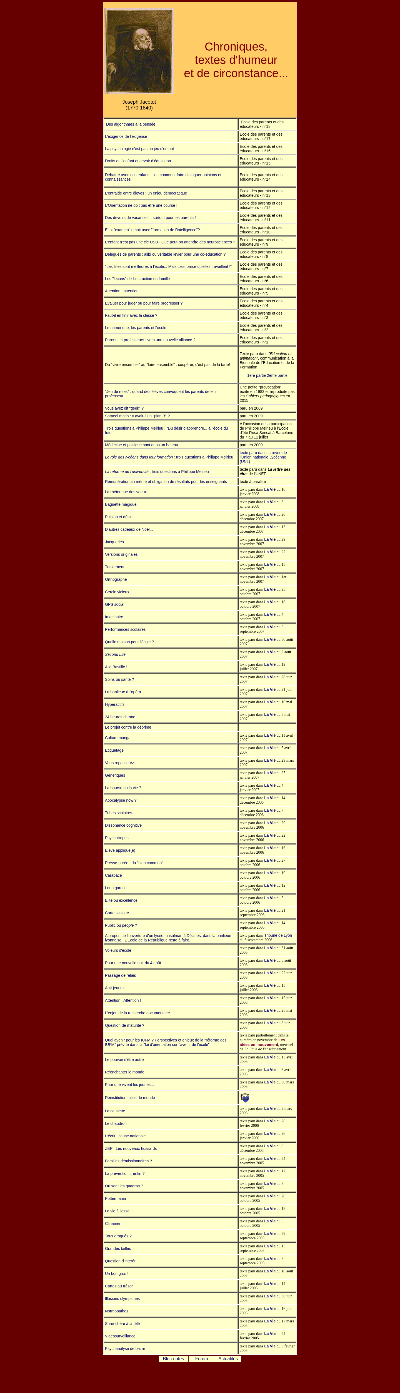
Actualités (228, 1358)
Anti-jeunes (114, 988)
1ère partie (256, 375)
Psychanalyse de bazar (125, 1348)
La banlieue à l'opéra (123, 692)
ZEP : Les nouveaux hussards (131, 1148)
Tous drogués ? (118, 1236)
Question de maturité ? (124, 1025)
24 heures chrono (120, 717)
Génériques (115, 775)
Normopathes (116, 1311)
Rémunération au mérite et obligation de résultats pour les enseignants (166, 481)
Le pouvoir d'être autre (124, 1059)
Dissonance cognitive (123, 825)
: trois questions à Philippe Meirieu (179, 471)
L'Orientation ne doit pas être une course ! (141, 205)
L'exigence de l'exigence (126, 136)
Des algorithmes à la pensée (130, 124)
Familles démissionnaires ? (128, 1161)
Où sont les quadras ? (124, 1186)
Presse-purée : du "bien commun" (134, 863)
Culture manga (118, 738)
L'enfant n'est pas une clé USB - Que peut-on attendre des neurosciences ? (170, 242)
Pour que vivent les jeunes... (129, 1084)
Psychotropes (117, 838)
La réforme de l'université (127, 471)
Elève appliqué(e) (120, 850)
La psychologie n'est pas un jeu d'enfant (139, 148)
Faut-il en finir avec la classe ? (131, 315)
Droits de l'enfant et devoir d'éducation (138, 161)
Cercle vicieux (117, 592)
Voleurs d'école (118, 950)
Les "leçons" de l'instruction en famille (137, 278)
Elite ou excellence (121, 900)
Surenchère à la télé (122, 1323)
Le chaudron (116, 1123)
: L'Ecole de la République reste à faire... (156, 940)
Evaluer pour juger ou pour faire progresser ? (143, 303)
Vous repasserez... (121, 763)
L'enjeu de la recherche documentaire (137, 1013)
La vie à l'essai (117, 1211)
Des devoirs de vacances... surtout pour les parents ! (150, 217)
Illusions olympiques (122, 1298)
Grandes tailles (118, 1248)
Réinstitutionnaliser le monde (130, 1097)
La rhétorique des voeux (126, 492)
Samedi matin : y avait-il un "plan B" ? (137, 416)
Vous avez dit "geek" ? (124, 408)
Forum (201, 1358)
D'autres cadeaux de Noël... (129, 529)
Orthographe (116, 579)
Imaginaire (114, 617)
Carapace (113, 875)
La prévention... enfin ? (124, 1173)
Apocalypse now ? (121, 800)
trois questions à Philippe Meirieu (204, 457)
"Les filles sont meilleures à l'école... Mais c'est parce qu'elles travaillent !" (168, 266)
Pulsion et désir (118, 517)
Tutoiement (114, 567)
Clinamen (113, 1223)
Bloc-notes (173, 1358)
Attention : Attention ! (123, 1000)
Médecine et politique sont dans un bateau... (143, 445)
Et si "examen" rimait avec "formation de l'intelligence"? (152, 230)
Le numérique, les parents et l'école (135, 327)
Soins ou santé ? (119, 679)
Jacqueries (114, 542)
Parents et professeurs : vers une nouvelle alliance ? (150, 340)
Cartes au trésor (119, 1286)
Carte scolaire (117, 913)
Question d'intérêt (120, 1261)
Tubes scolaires (118, 813)
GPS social (114, 604)
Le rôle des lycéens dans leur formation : (140, 457)
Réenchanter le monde (124, 1072)
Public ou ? (121, 925)
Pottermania (115, 1198)
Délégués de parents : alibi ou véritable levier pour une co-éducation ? (165, 254)
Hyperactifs (114, 704)
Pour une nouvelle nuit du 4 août (133, 963)
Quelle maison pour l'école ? (129, 642)
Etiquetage (114, 750)
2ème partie (277, 375)
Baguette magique (121, 504)
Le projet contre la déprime (128, 727)
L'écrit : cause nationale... (127, 1136)
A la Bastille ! (116, 667)
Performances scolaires (125, 629)
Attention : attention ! (123, 291)
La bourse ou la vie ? (123, 788)
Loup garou (115, 888)
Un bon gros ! (116, 1273)
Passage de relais (120, 975)
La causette (115, 1111)
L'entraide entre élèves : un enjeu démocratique (146, 193)
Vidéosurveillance (120, 1336)
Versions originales (121, 554)
